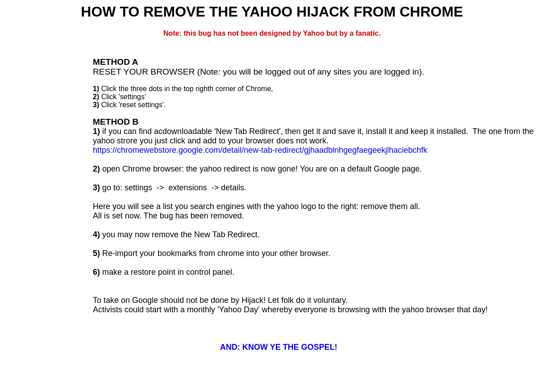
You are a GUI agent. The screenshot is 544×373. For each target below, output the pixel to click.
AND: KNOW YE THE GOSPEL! (278, 347)
